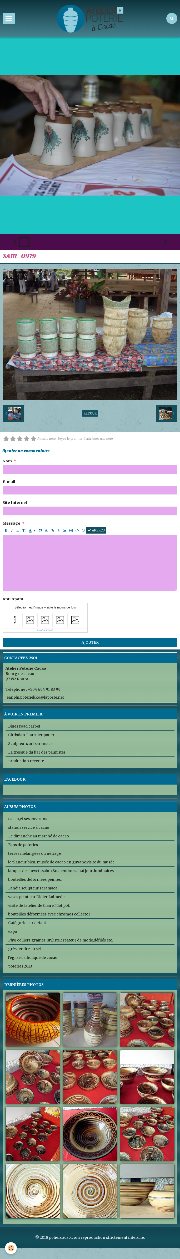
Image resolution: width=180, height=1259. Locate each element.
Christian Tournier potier (31, 735)
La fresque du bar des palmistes (37, 752)
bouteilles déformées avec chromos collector (49, 914)
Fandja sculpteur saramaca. (33, 888)
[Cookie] (11, 1248)
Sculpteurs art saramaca (30, 743)
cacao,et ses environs (27, 818)
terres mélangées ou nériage (34, 853)
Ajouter (90, 642)
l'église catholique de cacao (32, 957)
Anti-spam (13, 599)
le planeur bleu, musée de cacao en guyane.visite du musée (61, 862)
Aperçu (96, 530)
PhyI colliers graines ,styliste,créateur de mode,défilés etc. (60, 940)
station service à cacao (28, 827)
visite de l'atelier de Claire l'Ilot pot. (39, 905)
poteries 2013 (20, 966)
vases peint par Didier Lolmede (36, 896)
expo (12, 931)
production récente (26, 761)
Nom (7, 461)
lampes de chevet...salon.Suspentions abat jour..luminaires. (61, 870)
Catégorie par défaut (27, 922)
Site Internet (15, 502)
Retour (90, 413)
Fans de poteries (23, 844)
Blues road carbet (24, 726)
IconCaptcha (44, 630)
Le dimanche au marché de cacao (38, 836)
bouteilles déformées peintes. (35, 879)
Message (11, 523)
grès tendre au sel (24, 948)
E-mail (9, 481)
